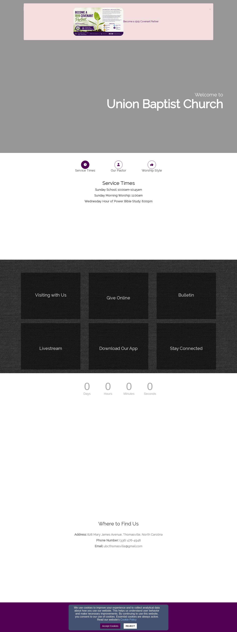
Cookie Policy (128, 619)
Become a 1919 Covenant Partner (141, 21)
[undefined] (50, 298)
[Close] (210, 9)
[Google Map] (118, 577)
